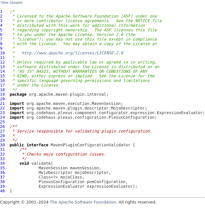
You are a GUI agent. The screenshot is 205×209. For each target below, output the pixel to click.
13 (2, 66)
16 (2, 80)
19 (2, 94)
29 (2, 140)
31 (2, 149)
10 (2, 53)
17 (2, 85)
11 (2, 57)
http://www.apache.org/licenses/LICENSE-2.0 (72, 53)
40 (2, 191)
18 (2, 89)
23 (2, 112)
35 (2, 168)
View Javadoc (12, 3)
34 (2, 163)
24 (2, 117)
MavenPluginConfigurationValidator (90, 145)
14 (2, 71)
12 (2, 62)
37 (2, 177)
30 (2, 145)
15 (2, 76)
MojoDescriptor (55, 172)
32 (2, 154)
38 (2, 181)
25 (2, 122)
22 (2, 108)
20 (2, 99)
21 (2, 103)
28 (2, 135)
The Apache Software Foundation (83, 202)
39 (2, 186)
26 (2, 126)
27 (2, 131)
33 (2, 158)
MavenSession (53, 168)
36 (2, 172)
